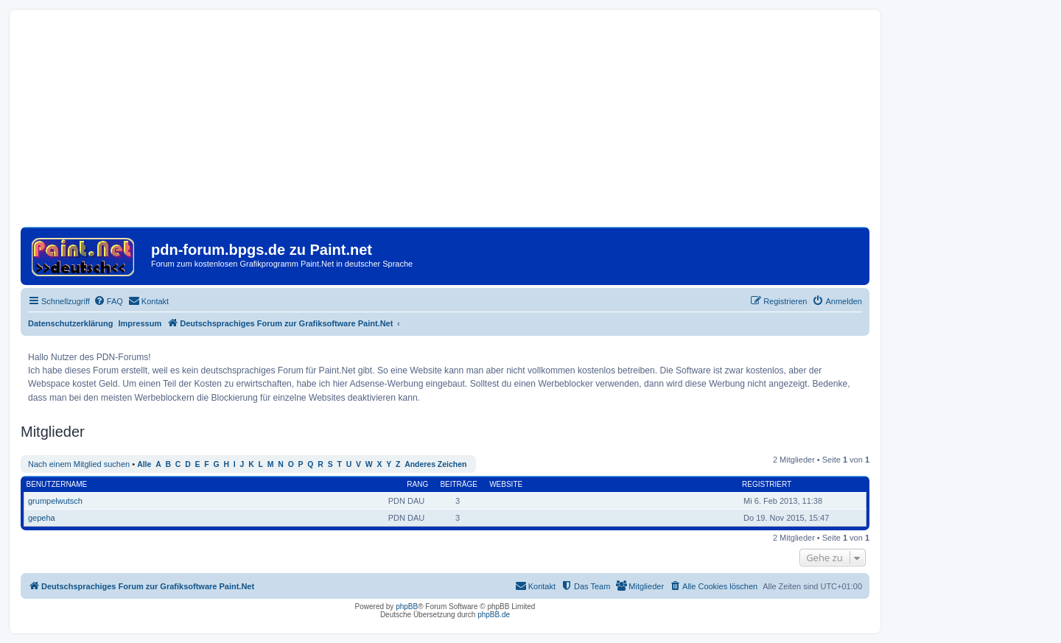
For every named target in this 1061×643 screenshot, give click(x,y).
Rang (417, 484)
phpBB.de (493, 615)
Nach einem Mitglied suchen (79, 464)
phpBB (407, 606)
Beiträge (458, 484)
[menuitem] (108, 301)
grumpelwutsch (55, 500)
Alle (144, 464)
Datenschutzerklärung (70, 323)
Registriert (766, 484)
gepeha (41, 517)
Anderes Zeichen (435, 464)
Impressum (140, 323)
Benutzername (57, 484)
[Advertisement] (445, 124)
